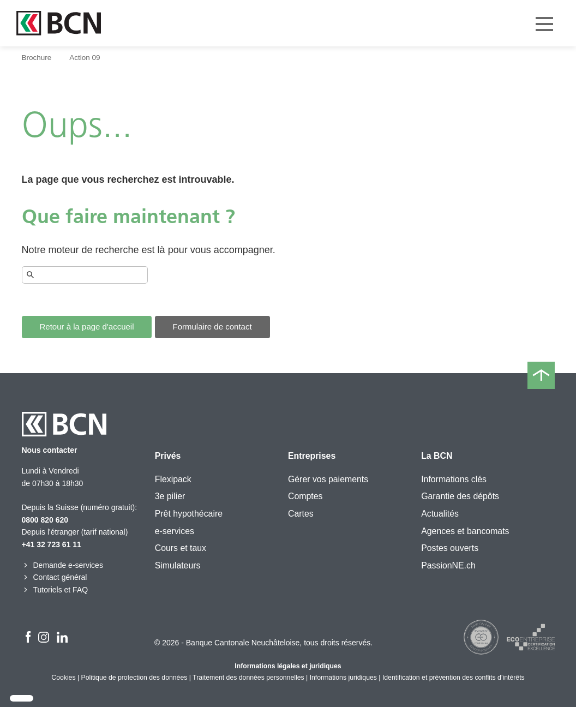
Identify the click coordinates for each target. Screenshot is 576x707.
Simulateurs (178, 565)
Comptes (305, 496)
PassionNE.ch (448, 565)
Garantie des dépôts (460, 496)
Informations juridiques (343, 677)
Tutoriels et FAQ (55, 589)
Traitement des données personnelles (248, 677)
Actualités (440, 513)
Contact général (54, 577)
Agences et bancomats (465, 531)
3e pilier (170, 496)
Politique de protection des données (134, 677)
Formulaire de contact (212, 326)
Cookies (63, 677)
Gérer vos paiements (328, 479)
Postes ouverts (449, 548)
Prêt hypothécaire (189, 513)
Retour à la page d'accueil (87, 326)
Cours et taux (180, 548)
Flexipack (173, 479)
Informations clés (454, 479)
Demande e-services (62, 565)
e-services (174, 531)
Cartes (301, 513)
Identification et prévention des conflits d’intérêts (453, 677)
